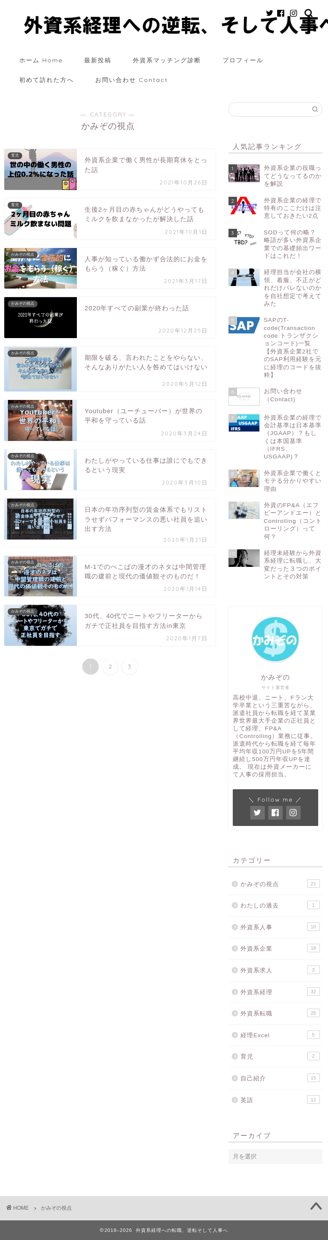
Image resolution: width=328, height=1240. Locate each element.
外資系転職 (279, 1013)
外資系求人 (279, 970)
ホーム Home (41, 60)
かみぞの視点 (279, 883)
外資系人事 (279, 926)
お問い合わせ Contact (131, 80)
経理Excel (279, 1034)
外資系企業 (279, 948)
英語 (279, 1099)
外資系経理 (279, 991)
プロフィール (243, 60)
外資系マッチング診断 (167, 60)
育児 (279, 1056)
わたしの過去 (279, 905)
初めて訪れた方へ (46, 80)
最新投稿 (97, 60)
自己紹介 (279, 1078)
